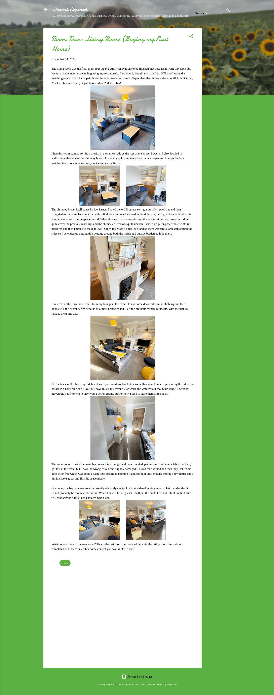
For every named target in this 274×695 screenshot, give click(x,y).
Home (65, 563)
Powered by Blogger (137, 676)
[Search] (228, 11)
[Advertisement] (218, 88)
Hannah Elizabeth (70, 9)
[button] (191, 37)
